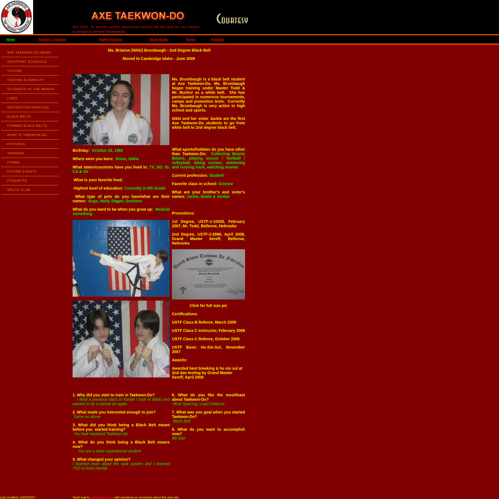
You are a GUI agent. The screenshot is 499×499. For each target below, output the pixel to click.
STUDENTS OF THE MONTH (30, 89)
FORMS (13, 162)
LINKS (12, 98)
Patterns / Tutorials (52, 39)
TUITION (14, 70)
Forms (191, 39)
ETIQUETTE (17, 180)
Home (10, 39)
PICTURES (16, 144)
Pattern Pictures (110, 39)
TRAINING (15, 153)
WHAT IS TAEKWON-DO (27, 135)
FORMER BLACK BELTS (27, 125)
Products (217, 39)
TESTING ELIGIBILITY (25, 80)
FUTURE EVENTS (22, 171)
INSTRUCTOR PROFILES (28, 107)
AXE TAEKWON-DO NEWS (29, 52)
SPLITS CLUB (18, 189)
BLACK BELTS (19, 116)
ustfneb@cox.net (101, 497)
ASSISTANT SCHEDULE (27, 61)
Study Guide (159, 39)
